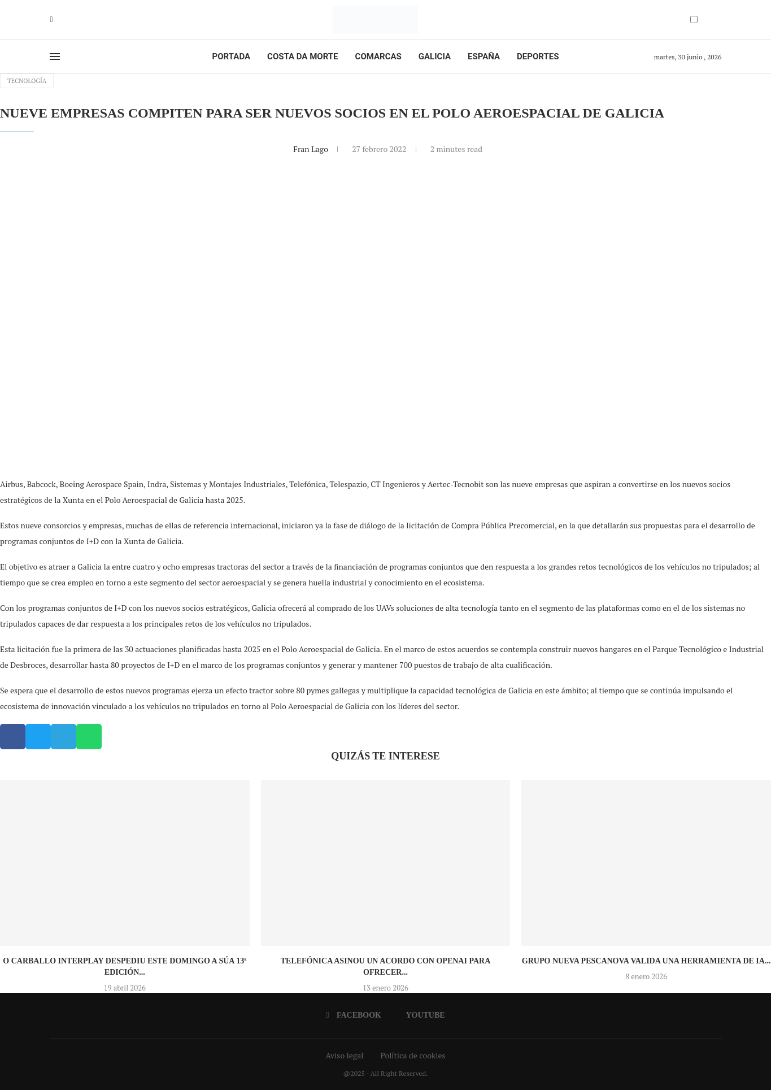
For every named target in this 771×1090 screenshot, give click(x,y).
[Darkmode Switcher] (694, 19)
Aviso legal (345, 1055)
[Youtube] (59, 19)
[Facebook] (52, 19)
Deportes (538, 56)
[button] (12, 736)
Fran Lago (311, 149)
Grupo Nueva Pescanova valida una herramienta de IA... (646, 961)
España (484, 56)
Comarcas (378, 56)
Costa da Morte (302, 56)
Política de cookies (412, 1055)
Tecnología (26, 81)
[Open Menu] (55, 56)
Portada (231, 56)
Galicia (435, 56)
